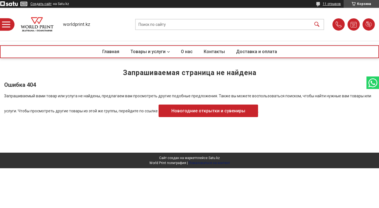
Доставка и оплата (256, 51)
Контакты (214, 51)
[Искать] (317, 24)
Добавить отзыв (369, 24)
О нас (187, 51)
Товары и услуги (148, 51)
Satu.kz (214, 158)
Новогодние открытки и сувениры (208, 110)
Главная (110, 51)
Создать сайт (41, 4)
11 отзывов (332, 4)
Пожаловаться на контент (209, 163)
